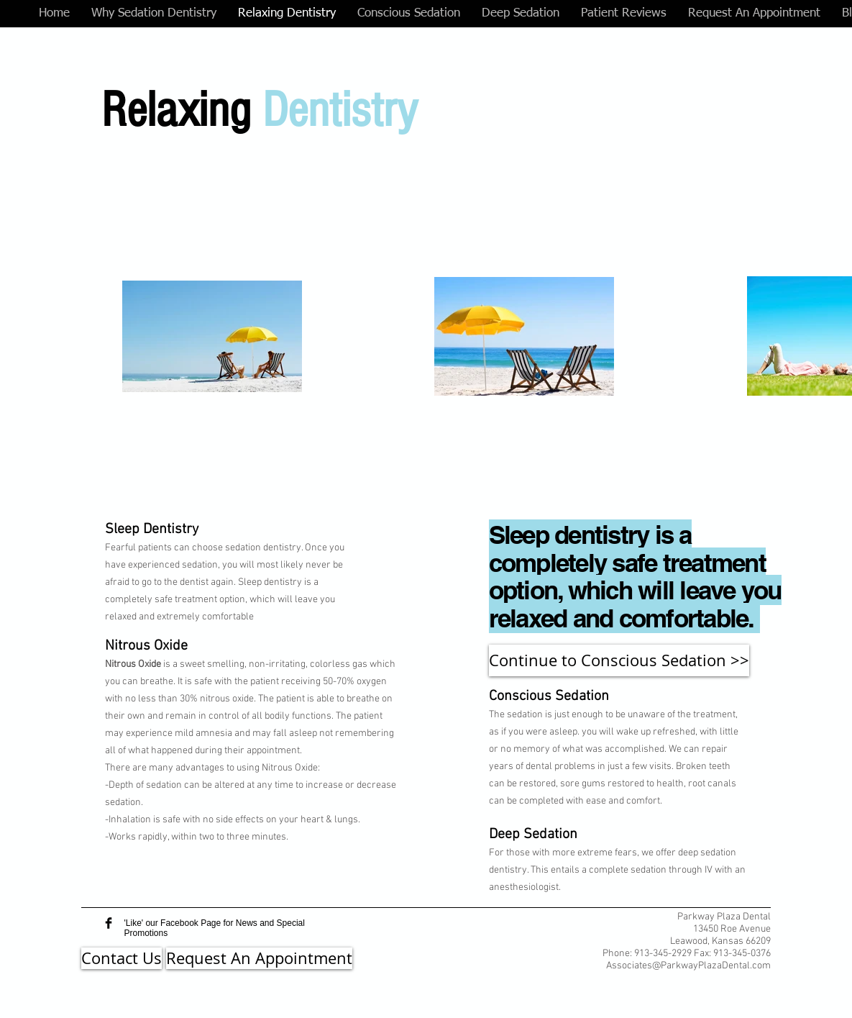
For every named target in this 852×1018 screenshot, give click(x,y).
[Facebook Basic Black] (108, 923)
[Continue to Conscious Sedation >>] (619, 660)
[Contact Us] (121, 958)
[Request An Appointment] (259, 958)
